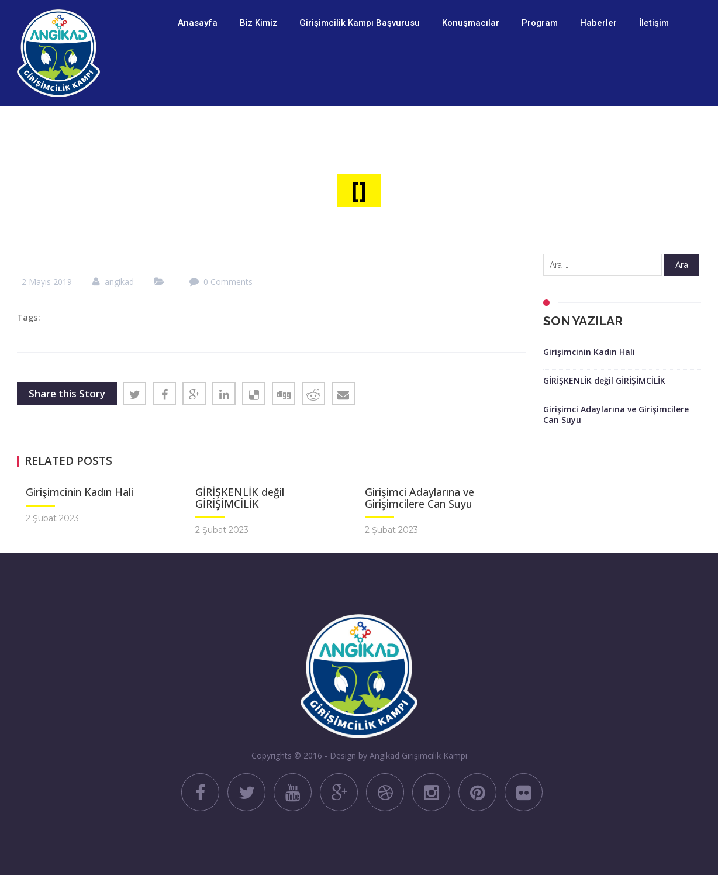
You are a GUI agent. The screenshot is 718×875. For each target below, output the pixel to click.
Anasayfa (198, 23)
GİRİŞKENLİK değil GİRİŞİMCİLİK (239, 498)
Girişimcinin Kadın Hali (79, 492)
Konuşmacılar (470, 23)
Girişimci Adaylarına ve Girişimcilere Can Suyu (419, 498)
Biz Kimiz (258, 23)
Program (540, 23)
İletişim (654, 23)
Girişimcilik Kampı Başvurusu (359, 23)
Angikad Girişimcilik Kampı (418, 755)
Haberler (598, 23)
